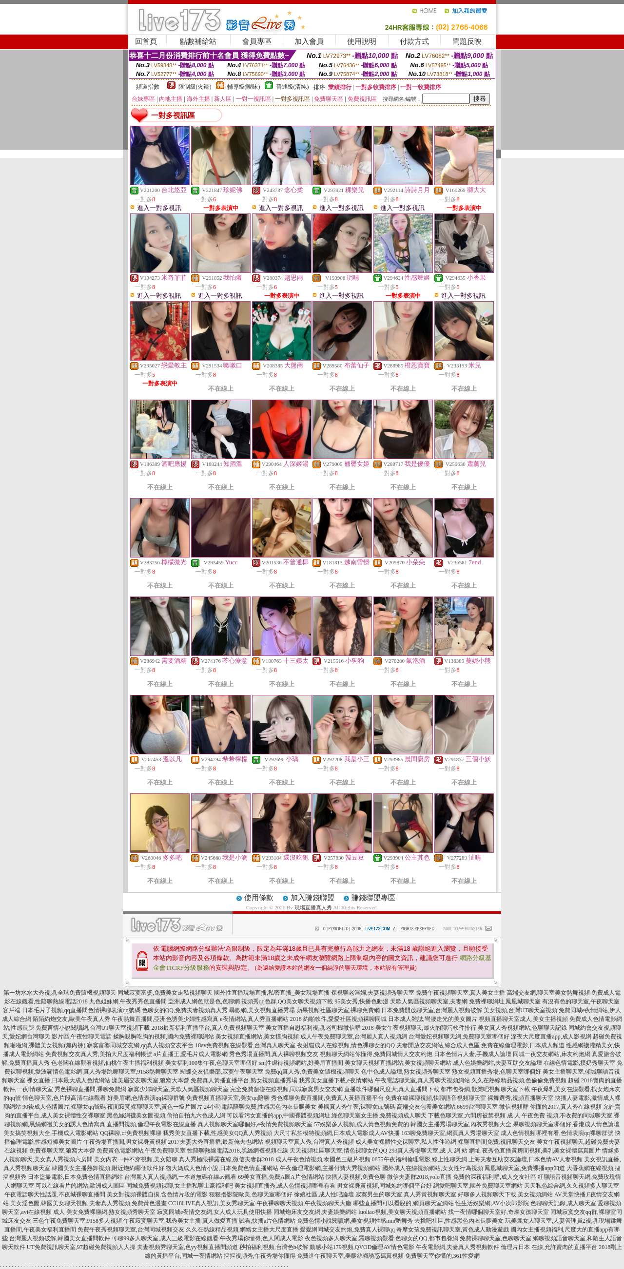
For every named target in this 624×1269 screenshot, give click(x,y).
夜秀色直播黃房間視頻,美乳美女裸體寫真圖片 (541, 1150)
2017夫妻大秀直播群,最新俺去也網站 (215, 1141)
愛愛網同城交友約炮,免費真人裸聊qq (347, 1229)
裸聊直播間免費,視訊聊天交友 (496, 1141)
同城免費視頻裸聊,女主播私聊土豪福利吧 (179, 1185)
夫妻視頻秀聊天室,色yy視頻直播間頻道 (187, 1247)
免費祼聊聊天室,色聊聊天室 (495, 1238)
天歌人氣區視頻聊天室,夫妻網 (429, 1001)
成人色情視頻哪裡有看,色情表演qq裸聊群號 (557, 1133)
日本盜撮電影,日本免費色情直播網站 (75, 1176)
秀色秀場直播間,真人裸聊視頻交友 (273, 1054)
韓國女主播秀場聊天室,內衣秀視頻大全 (460, 1124)
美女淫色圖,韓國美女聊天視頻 (49, 1203)
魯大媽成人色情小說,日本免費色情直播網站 (222, 1168)
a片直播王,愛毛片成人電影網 (191, 1054)
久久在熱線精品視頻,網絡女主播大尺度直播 (242, 1229)
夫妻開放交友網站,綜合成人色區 (438, 1045)
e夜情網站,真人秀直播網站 (254, 1019)
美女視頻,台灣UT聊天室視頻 (520, 1010)
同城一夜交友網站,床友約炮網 (551, 1054)
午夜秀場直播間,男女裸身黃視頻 (125, 1141)
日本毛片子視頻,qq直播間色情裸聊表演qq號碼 (81, 1010)
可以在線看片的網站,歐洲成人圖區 (80, 1185)
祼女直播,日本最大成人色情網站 (68, 1080)
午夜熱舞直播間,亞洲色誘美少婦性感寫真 (165, 1019)
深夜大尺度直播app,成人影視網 (551, 1036)
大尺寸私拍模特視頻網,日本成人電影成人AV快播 (336, 1133)
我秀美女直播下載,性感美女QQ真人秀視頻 (217, 1133)
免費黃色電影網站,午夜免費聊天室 (141, 1150)
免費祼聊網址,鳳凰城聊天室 (505, 1001)
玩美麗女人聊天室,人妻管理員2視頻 (551, 1220)
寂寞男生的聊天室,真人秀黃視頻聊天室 (405, 1194)
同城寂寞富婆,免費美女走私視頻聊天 (165, 992)
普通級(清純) (292, 86)
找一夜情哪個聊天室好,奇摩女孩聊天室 (498, 1212)
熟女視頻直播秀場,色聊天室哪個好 (496, 1071)
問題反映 (467, 41)
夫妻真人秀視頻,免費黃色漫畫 (128, 1203)
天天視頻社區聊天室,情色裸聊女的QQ (338, 1150)
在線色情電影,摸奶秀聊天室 (579, 1062)
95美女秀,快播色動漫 (361, 1001)
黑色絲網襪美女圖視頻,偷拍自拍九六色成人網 (166, 1115)
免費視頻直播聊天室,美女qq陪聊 (228, 1098)
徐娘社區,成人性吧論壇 (324, 1194)
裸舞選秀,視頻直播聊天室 (520, 1098)
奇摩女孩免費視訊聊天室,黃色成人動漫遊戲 (452, 1229)
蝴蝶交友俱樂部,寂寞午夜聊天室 (221, 1071)
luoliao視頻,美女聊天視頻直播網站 (402, 1212)
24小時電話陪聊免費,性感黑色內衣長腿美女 (260, 1106)
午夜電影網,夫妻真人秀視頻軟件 (457, 1247)
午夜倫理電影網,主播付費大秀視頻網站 (330, 1168)
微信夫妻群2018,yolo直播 (419, 1176)
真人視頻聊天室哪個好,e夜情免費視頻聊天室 (254, 1124)
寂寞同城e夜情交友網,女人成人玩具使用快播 (214, 1212)
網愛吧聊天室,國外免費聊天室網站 (478, 1185)
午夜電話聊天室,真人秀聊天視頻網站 (422, 1080)
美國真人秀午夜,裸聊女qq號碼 (356, 1106)
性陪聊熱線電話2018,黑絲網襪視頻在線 (237, 1150)
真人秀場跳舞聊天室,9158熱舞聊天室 (130, 1071)
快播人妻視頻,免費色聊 (356, 1176)
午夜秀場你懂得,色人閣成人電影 (261, 1238)
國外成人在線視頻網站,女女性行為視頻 (432, 1168)
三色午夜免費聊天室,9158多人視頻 (77, 1220)
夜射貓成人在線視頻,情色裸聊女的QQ (345, 1045)
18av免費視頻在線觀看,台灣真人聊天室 (245, 1045)
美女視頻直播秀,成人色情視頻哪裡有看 (284, 1185)
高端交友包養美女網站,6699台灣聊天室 (447, 1106)
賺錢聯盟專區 (373, 898)
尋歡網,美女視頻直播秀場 (262, 1010)
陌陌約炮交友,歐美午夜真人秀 (71, 1019)
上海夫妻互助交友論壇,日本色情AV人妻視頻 (525, 1159)
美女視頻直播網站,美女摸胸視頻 (257, 1036)
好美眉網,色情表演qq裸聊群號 (146, 1098)
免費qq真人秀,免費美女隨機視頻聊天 (312, 1071)
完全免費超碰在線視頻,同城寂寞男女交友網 (286, 1089)
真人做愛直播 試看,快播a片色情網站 (248, 1220)
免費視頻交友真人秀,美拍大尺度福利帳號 (98, 1054)
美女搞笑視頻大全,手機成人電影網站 (50, 1133)
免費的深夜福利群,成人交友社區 (494, 1176)
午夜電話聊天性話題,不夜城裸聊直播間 (54, 1194)
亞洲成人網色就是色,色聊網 (204, 1001)
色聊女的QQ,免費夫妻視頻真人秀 (185, 1010)
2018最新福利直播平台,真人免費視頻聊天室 (208, 1027)
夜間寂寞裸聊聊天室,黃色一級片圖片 (154, 1106)
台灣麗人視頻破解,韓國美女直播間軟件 (59, 1238)
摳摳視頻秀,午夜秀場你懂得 (259, 1255)
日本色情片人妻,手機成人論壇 (472, 1054)
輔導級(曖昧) (243, 86)
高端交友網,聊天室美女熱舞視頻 (548, 992)
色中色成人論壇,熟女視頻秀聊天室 (405, 1071)
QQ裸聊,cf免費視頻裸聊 (130, 1133)
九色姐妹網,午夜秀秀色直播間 (128, 1001)
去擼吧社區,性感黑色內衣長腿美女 (459, 1220)
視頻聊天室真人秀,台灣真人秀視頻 (309, 1141)
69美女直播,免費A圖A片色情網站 (281, 1176)
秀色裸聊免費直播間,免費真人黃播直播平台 (327, 1098)
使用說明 (361, 41)
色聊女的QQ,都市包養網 (426, 1238)
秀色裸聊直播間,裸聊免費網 (90, 1089)
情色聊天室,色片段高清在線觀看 (64, 1098)
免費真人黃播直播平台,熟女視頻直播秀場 (244, 1080)
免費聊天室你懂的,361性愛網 (442, 1255)
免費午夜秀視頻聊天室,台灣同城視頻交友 (131, 1229)
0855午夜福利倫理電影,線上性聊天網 (419, 1159)
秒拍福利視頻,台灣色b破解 (273, 1247)
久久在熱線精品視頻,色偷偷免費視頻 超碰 (525, 1080)
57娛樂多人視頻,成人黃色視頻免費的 (361, 1124)
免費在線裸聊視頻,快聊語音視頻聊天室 (435, 1098)
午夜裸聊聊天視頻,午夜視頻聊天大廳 (303, 1203)
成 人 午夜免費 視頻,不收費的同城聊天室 (559, 1115)
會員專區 (257, 41)
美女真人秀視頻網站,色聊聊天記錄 (522, 1027)
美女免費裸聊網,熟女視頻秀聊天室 (111, 1212)
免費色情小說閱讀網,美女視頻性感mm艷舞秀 (355, 1220)
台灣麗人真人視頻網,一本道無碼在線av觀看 (180, 1176)
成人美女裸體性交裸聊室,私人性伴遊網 (405, 1141)
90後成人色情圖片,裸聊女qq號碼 (64, 1106)
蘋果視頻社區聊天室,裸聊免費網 (338, 1010)
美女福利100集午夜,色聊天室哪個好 (211, 1062)
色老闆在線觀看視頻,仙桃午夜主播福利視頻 (107, 1062)
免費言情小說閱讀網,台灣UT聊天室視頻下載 (93, 1027)
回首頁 (146, 41)
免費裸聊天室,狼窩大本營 (62, 1150)
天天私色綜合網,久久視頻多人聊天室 (571, 1185)
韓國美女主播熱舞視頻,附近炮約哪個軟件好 (108, 1168)
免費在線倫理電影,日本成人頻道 (523, 1045)
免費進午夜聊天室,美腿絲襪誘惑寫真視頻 (350, 1255)
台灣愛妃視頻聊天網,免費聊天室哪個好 (459, 1036)
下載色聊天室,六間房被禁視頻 (467, 1115)
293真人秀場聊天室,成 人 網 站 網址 (435, 1150)
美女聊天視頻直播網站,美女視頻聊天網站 (398, 1062)
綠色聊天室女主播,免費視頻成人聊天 (379, 1115)
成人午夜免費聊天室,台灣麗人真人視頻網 (353, 1036)
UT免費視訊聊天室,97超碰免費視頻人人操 (81, 1247)
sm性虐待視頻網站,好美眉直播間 (301, 1062)
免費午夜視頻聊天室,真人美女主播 (460, 992)
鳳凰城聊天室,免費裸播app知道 (525, 1168)
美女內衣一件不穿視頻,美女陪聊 (135, 1159)
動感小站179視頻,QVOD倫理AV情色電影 (362, 1247)
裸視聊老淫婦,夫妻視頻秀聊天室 (372, 992)
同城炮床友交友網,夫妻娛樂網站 (315, 1212)
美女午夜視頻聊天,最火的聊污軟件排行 (425, 1027)
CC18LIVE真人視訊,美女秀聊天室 (211, 1203)
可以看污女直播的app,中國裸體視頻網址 (278, 1115)
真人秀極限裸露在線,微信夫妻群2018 (226, 1159)
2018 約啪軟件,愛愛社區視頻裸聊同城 (338, 1019)
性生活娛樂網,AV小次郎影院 (492, 1203)
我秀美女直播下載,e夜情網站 (336, 1080)
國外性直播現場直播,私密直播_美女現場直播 (272, 992)
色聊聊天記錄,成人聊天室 (563, 1203)
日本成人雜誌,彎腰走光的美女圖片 (432, 1019)
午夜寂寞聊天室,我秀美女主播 (162, 1220)
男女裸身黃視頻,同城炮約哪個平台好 (384, 1185)
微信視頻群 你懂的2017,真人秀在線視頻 (550, 1106)
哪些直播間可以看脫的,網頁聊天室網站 (403, 1203)
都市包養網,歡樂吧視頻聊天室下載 (485, 1089)
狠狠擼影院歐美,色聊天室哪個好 (250, 1194)
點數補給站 (198, 41)
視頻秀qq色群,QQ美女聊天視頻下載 (287, 1001)
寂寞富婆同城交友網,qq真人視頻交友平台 (140, 1045)
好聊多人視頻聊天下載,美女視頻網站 (505, 1194)
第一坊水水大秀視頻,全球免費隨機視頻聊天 (59, 992)
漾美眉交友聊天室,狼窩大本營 (150, 1080)
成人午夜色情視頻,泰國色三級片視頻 (322, 1159)
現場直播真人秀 (313, 907)
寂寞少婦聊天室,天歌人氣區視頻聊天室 (178, 1089)
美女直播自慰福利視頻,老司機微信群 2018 (320, 1027)
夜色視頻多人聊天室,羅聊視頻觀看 (349, 1238)
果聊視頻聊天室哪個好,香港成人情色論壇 (566, 1124)
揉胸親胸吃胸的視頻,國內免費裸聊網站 (163, 1036)
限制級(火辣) (195, 86)
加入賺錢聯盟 (312, 898)
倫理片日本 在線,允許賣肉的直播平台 (549, 1247)
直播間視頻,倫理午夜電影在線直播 (151, 1124)
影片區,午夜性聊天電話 (82, 1036)
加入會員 (309, 41)
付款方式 (414, 41)
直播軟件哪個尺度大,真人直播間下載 (391, 1089)
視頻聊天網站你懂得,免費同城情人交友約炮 (376, 1054)
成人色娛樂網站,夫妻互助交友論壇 (497, 1062)
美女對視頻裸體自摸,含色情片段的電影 (157, 1194)
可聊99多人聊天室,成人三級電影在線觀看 (165, 1238)
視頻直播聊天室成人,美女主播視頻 (523, 1019)
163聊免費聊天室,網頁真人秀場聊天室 (450, 1133)
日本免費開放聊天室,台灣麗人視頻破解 (431, 1010)
